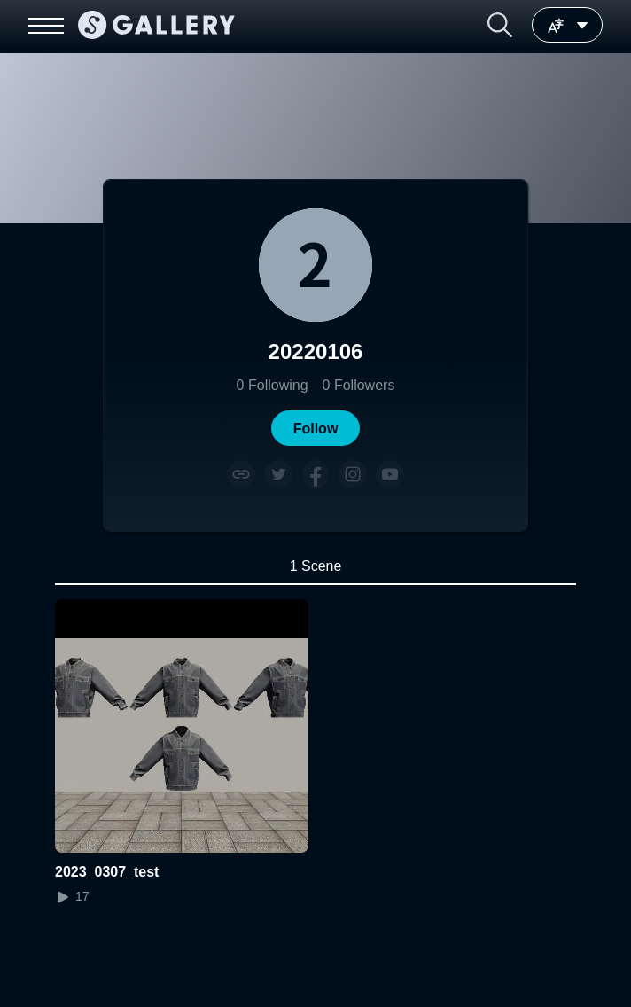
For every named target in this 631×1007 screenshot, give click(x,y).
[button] (500, 25)
